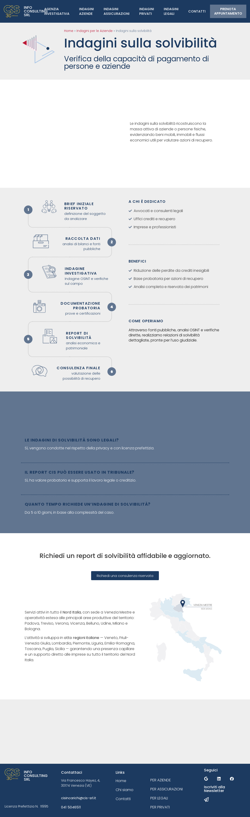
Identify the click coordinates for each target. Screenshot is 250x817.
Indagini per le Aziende (95, 31)
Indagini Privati (146, 11)
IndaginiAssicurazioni (117, 11)
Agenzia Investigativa (56, 11)
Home (68, 31)
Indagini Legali (171, 11)
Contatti (197, 11)
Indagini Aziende (86, 11)
